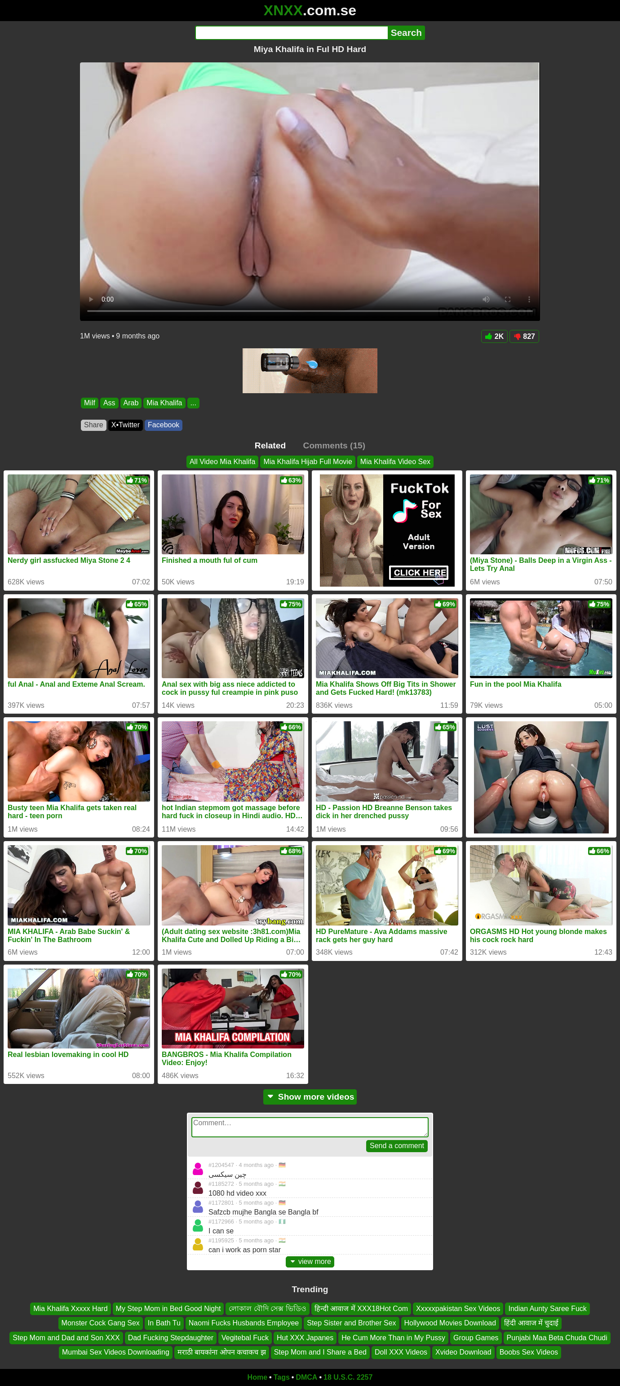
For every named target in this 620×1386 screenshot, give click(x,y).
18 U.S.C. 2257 (347, 1377)
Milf (89, 403)
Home (257, 1377)
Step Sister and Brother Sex (351, 1323)
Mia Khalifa (164, 403)
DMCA (306, 1377)
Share (93, 425)
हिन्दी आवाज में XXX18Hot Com (361, 1308)
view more (310, 1261)
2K (494, 336)
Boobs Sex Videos (529, 1352)
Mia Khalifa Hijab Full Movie (307, 461)
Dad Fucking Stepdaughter (170, 1337)
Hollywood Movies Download (450, 1323)
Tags (282, 1377)
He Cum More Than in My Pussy (393, 1337)
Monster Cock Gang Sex (101, 1323)
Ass (109, 403)
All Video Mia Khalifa (222, 461)
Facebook (163, 425)
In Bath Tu (164, 1323)
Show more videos (310, 1096)
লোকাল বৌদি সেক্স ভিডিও (267, 1308)
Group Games (475, 1337)
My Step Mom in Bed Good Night (168, 1308)
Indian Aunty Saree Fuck (547, 1308)
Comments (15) (334, 445)
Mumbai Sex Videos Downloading (115, 1352)
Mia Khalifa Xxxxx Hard (70, 1308)
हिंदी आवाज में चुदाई (531, 1323)
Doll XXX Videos (401, 1352)
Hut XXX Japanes (305, 1337)
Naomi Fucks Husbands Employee (244, 1323)
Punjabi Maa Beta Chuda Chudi (557, 1337)
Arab (131, 403)
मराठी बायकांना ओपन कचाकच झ (221, 1352)
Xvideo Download (463, 1352)
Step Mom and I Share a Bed (320, 1352)
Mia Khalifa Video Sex (395, 461)
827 (524, 336)
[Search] (291, 33)
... (193, 403)
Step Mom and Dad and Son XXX (66, 1337)
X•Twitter (125, 425)
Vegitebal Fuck (245, 1337)
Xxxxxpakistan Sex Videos (458, 1308)
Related (270, 445)
